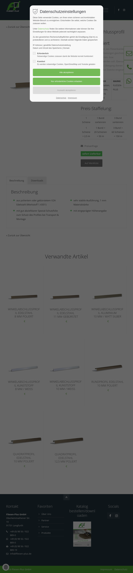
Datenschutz (43, 29)
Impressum (72, 98)
